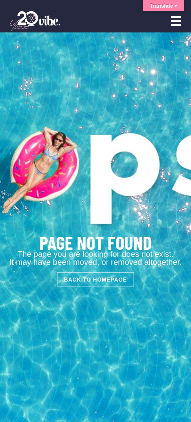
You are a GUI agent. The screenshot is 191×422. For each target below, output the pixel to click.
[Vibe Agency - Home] (35, 21)
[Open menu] (176, 21)
